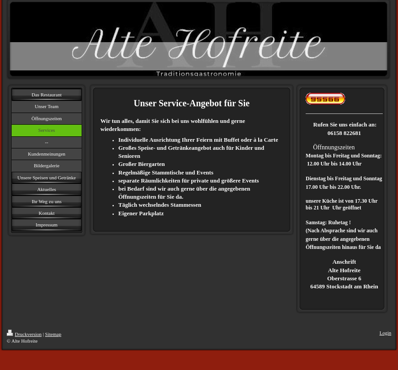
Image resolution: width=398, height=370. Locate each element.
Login (385, 332)
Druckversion (24, 334)
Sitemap (53, 334)
